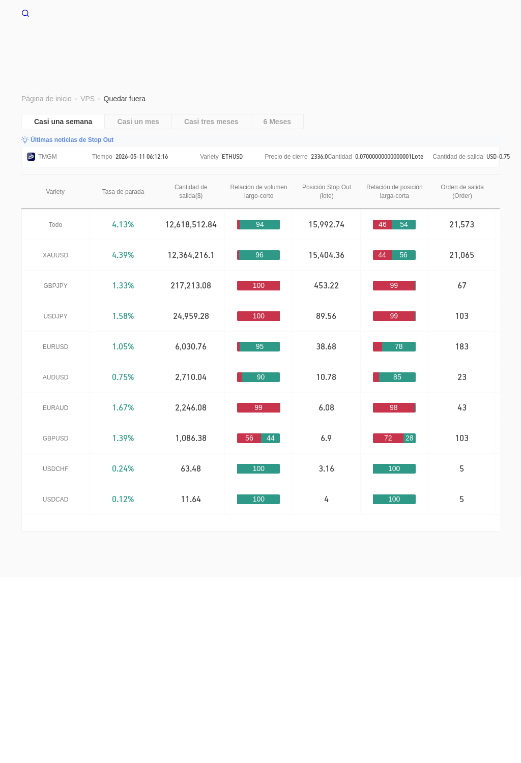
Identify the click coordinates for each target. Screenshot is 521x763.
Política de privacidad (275, 644)
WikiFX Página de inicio (70, 12)
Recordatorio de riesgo (136, 644)
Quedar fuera (419, 44)
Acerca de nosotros (61, 644)
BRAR (312, 44)
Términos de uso (207, 644)
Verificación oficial (67, 654)
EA (469, 44)
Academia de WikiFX (178, 654)
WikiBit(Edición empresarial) (440, 644)
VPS (274, 44)
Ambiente (358, 44)
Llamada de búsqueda (352, 644)
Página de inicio (219, 44)
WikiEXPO (120, 654)
